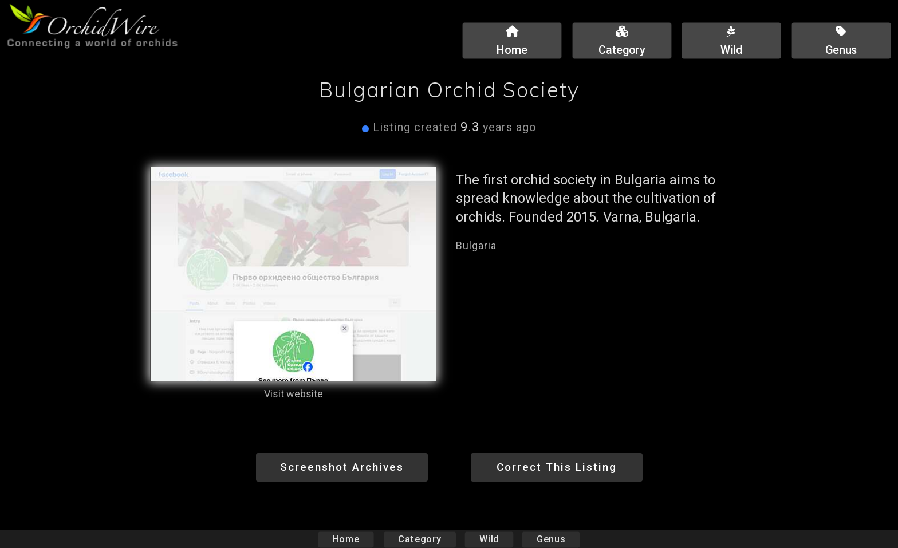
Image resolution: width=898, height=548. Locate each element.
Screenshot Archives (342, 467)
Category (420, 539)
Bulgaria (476, 245)
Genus (550, 539)
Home (346, 539)
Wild (489, 539)
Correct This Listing (557, 467)
